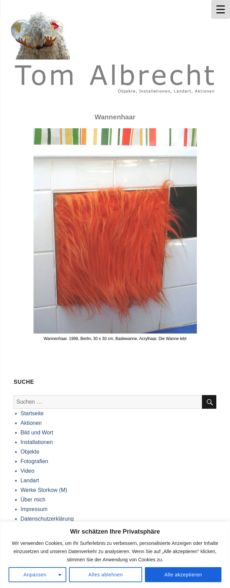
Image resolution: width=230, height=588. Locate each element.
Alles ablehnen (106, 574)
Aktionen (31, 423)
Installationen (37, 442)
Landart (30, 480)
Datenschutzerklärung (47, 519)
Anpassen (35, 574)
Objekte (30, 452)
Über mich (33, 499)
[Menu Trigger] (220, 9)
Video (28, 471)
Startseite (32, 413)
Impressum (34, 509)
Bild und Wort (37, 432)
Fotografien (34, 461)
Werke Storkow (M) (44, 490)
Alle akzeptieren (183, 574)
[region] (115, 554)
